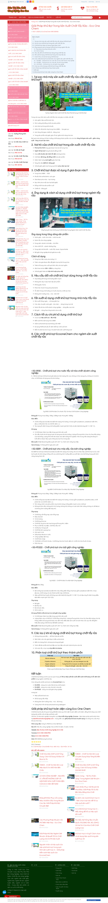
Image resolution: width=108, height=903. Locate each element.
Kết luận (36, 70)
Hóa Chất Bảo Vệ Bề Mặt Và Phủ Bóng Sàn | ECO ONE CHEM (17, 102)
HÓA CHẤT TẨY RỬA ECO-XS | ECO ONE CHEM (17, 114)
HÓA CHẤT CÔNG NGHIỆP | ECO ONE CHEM (16, 33)
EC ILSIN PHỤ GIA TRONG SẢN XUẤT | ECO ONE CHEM (17, 51)
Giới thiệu (91, 1)
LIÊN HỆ (58, 17)
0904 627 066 (18, 138)
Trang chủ (34, 21)
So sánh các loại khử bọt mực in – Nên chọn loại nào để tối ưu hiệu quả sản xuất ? (87, 800)
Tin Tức (70, 746)
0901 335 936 (18, 165)
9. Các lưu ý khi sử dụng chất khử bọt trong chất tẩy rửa (49, 66)
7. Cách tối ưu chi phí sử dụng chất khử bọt (45, 56)
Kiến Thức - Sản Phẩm (60, 746)
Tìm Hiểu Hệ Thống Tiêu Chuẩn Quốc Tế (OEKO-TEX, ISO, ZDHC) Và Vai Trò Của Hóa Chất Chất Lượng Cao (22, 280)
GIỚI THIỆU (22, 17)
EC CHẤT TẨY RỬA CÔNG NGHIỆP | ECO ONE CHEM (18, 83)
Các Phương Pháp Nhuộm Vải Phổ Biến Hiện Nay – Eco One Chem (51, 822)
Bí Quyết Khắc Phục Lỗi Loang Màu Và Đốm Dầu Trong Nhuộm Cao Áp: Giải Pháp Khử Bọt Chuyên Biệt (22, 242)
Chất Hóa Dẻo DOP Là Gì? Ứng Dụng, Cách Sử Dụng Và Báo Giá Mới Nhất (87, 767)
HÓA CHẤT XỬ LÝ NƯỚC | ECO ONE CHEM (17, 39)
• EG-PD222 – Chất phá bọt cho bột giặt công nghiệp (50, 64)
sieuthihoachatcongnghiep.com (43, 718)
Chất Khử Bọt (37, 746)
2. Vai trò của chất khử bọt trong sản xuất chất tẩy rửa (49, 43)
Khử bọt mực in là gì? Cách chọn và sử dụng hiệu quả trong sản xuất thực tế (87, 836)
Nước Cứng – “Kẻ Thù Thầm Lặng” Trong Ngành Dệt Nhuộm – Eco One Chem (87, 778)
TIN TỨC (49, 17)
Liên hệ (98, 1)
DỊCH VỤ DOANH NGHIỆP (36, 17)
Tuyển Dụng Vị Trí (14, 125)
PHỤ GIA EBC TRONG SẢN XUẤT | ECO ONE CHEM (18, 45)
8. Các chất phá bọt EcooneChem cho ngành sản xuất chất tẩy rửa (53, 58)
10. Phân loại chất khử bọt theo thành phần (46, 68)
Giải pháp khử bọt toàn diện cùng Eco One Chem (48, 72)
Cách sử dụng (40, 51)
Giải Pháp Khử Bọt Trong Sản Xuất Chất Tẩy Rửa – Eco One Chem (65, 27)
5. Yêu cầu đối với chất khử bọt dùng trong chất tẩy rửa (49, 52)
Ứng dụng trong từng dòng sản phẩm (46, 49)
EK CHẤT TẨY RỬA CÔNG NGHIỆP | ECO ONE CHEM (18, 70)
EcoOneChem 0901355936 (50, 31)
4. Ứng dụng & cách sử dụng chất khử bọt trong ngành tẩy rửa (51, 47)
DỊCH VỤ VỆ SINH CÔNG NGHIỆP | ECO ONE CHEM (18, 120)
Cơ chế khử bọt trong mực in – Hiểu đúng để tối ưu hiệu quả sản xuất (87, 811)
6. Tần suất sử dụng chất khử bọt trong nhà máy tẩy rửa (49, 54)
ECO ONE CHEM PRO (44, 733)
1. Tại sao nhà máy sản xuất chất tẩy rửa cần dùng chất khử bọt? (52, 41)
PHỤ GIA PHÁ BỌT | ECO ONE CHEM (17, 26)
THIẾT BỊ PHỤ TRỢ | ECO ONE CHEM (17, 108)
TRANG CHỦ (13, 17)
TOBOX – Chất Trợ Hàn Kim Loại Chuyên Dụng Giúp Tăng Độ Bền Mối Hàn (87, 756)
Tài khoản (74, 870)
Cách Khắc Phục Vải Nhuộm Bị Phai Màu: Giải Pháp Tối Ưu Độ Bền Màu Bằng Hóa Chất (87, 789)
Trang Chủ (84, 1)
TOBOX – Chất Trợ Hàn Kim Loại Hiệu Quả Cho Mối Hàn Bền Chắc (51, 767)
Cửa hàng (59, 873)
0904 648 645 (20, 1)
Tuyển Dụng (59, 891)
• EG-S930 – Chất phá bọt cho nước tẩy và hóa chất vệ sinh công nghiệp (55, 60)
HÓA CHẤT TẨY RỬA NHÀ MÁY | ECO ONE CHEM (17, 89)
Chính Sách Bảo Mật (62, 884)
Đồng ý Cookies (92, 900)
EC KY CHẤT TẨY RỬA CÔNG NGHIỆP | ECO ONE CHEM (16, 58)
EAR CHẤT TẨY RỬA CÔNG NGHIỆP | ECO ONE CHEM (16, 64)
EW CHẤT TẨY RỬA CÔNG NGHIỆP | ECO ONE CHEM (16, 76)
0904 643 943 (18, 158)
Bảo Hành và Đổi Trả (62, 882)
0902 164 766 (18, 146)
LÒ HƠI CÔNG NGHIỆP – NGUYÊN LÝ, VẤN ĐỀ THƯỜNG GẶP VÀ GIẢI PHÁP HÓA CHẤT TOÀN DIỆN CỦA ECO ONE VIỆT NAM (22, 211)
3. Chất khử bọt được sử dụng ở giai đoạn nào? (47, 45)
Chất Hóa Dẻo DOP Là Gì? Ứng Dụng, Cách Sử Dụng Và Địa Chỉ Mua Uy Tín (52, 756)
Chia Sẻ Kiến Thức (47, 746)
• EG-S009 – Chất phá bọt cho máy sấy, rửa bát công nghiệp (52, 62)
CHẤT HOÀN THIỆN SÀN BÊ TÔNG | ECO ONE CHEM (18, 95)
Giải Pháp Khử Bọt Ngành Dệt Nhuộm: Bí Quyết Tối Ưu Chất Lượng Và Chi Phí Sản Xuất (51, 836)
